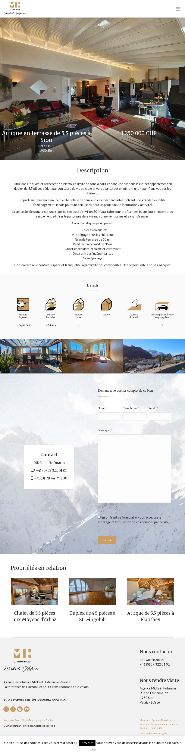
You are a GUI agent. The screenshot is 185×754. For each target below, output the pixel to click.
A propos (8, 720)
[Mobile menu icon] (178, 9)
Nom (102, 408)
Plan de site (167, 720)
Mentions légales (149, 720)
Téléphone (131, 408)
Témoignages (36, 720)
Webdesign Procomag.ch (153, 733)
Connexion (156, 727)
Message (105, 430)
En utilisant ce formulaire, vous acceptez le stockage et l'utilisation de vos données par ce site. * (133, 522)
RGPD (103, 511)
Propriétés (21, 720)
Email (153, 408)
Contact (50, 720)
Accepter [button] (87, 743)
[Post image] (34, 591)
